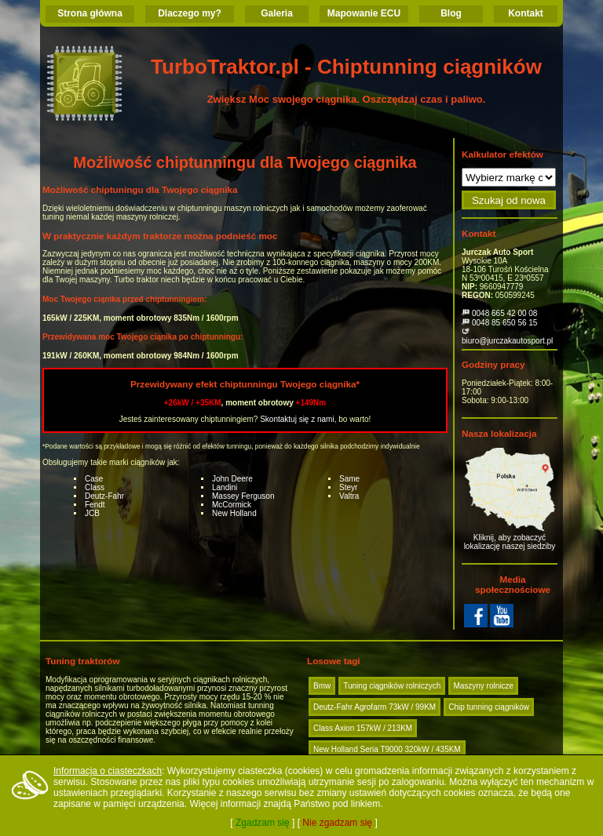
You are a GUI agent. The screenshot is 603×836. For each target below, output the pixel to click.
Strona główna (89, 13)
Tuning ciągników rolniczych (391, 686)
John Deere (232, 478)
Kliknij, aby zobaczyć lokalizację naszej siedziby (510, 499)
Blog (451, 13)
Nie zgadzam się (337, 822)
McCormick (231, 504)
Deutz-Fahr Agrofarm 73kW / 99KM (374, 707)
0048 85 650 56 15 (504, 322)
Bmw (322, 686)
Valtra (349, 496)
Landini (224, 487)
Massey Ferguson (243, 496)
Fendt (95, 504)
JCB (92, 513)
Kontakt (525, 13)
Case (94, 478)
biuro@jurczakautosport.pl (507, 340)
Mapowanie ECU (363, 13)
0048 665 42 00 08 (504, 313)
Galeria (277, 13)
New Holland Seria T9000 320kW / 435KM (387, 749)
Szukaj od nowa (509, 200)
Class (94, 487)
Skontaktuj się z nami (297, 419)
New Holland (234, 513)
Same (349, 478)
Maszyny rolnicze (483, 686)
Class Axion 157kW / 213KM (362, 728)
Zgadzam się (263, 822)
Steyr (348, 487)
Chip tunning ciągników (488, 707)
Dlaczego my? (189, 13)
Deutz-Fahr (104, 496)
